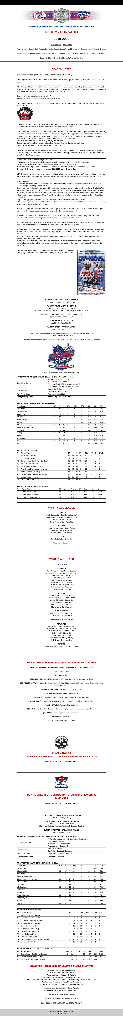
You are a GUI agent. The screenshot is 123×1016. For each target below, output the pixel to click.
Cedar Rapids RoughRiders (59, 49)
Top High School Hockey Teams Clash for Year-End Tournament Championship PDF (55, 339)
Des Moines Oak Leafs (97, 49)
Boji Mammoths (41, 49)
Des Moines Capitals (79, 49)
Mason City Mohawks (81, 53)
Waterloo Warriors (76, 58)
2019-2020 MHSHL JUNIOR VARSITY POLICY (61, 1003)
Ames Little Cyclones (25, 49)
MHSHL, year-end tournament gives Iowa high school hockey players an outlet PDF (61, 333)
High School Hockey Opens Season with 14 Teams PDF (38, 75)
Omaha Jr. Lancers (98, 53)
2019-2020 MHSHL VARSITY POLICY (61, 998)
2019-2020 (67, 44)
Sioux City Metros (61, 58)
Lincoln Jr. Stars (65, 53)
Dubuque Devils (23, 53)
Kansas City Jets (50, 53)
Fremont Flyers (37, 53)
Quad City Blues (46, 58)
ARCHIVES (56, 44)
